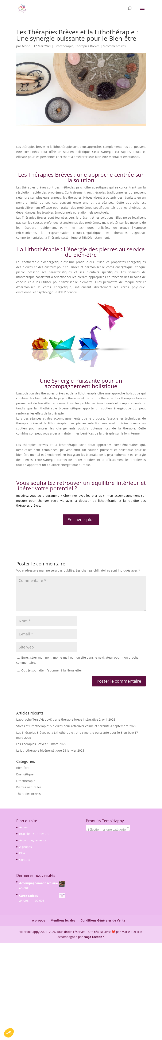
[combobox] (108, 828)
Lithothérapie (63, 46)
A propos (25, 847)
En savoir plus (81, 519)
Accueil (24, 827)
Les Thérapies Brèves (31, 744)
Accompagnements (32, 840)
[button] (9, 1033)
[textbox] (108, 829)
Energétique (25, 774)
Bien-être (22, 768)
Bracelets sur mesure (34, 834)
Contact (24, 860)
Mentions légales (63, 920)
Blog (22, 853)
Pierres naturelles (28, 787)
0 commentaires (114, 46)
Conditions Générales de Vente (103, 920)
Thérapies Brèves (87, 46)
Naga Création (94, 937)
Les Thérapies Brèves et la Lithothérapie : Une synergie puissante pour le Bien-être (75, 733)
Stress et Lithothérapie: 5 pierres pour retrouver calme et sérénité (63, 726)
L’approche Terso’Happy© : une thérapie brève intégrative (57, 719)
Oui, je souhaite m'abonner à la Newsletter (49, 670)
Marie (26, 46)
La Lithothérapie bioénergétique (39, 750)
